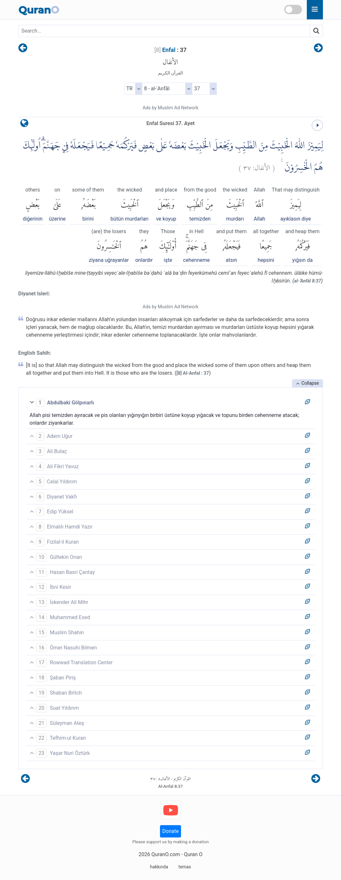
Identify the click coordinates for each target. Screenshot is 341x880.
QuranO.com (165, 854)
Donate (170, 831)
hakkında (159, 866)
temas (184, 866)
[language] (24, 125)
